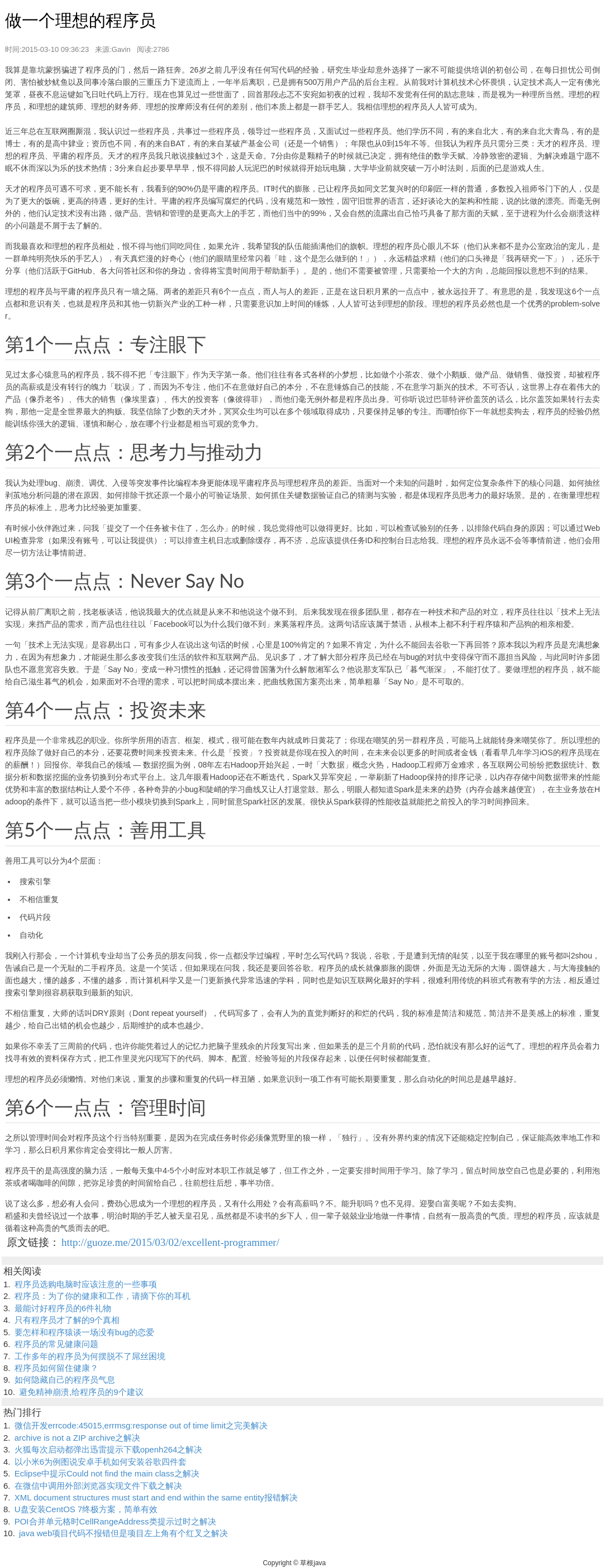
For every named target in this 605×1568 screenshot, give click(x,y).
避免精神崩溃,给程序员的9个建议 (81, 1392)
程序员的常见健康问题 (56, 1344)
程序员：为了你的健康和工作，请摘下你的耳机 (102, 1296)
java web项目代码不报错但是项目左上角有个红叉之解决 (123, 1533)
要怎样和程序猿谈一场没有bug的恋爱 (84, 1332)
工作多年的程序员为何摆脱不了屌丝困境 (90, 1356)
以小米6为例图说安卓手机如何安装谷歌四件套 (101, 1461)
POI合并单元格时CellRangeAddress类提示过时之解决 (115, 1521)
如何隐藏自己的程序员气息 (65, 1379)
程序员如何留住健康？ (56, 1368)
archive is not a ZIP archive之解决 (78, 1437)
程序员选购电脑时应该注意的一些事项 (86, 1284)
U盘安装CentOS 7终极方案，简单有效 (86, 1509)
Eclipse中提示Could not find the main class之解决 (107, 1473)
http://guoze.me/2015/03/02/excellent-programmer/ (170, 1242)
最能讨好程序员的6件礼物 (63, 1308)
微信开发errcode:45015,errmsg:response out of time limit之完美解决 (141, 1425)
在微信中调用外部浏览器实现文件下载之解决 (98, 1485)
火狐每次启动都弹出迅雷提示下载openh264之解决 (109, 1449)
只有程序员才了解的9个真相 (67, 1320)
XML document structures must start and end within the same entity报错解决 (156, 1497)
